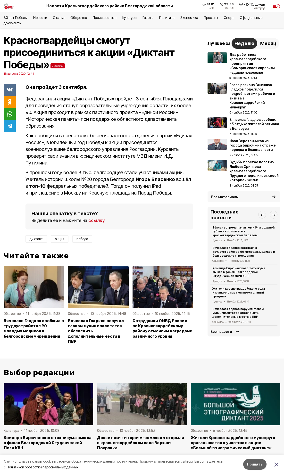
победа (82, 239)
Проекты (211, 18)
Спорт (229, 18)
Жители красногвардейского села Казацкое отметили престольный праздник (238, 292)
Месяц (268, 43)
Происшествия (105, 18)
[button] (262, 215)
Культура (129, 18)
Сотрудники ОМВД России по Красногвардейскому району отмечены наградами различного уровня (163, 328)
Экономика (189, 18)
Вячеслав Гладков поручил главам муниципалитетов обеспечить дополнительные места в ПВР (96, 331)
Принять (255, 464)
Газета (147, 18)
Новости (40, 18)
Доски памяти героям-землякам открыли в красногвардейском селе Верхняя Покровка (140, 442)
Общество (78, 18)
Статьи (59, 18)
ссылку (96, 220)
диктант (36, 239)
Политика (167, 18)
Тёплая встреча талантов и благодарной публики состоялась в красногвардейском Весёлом (243, 231)
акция (59, 239)
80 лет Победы (15, 18)
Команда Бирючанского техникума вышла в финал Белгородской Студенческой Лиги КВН (238, 272)
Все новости (221, 331)
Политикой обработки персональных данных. (43, 467)
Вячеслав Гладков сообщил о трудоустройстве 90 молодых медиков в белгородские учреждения (34, 328)
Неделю (244, 43)
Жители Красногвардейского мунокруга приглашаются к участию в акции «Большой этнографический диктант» (233, 442)
